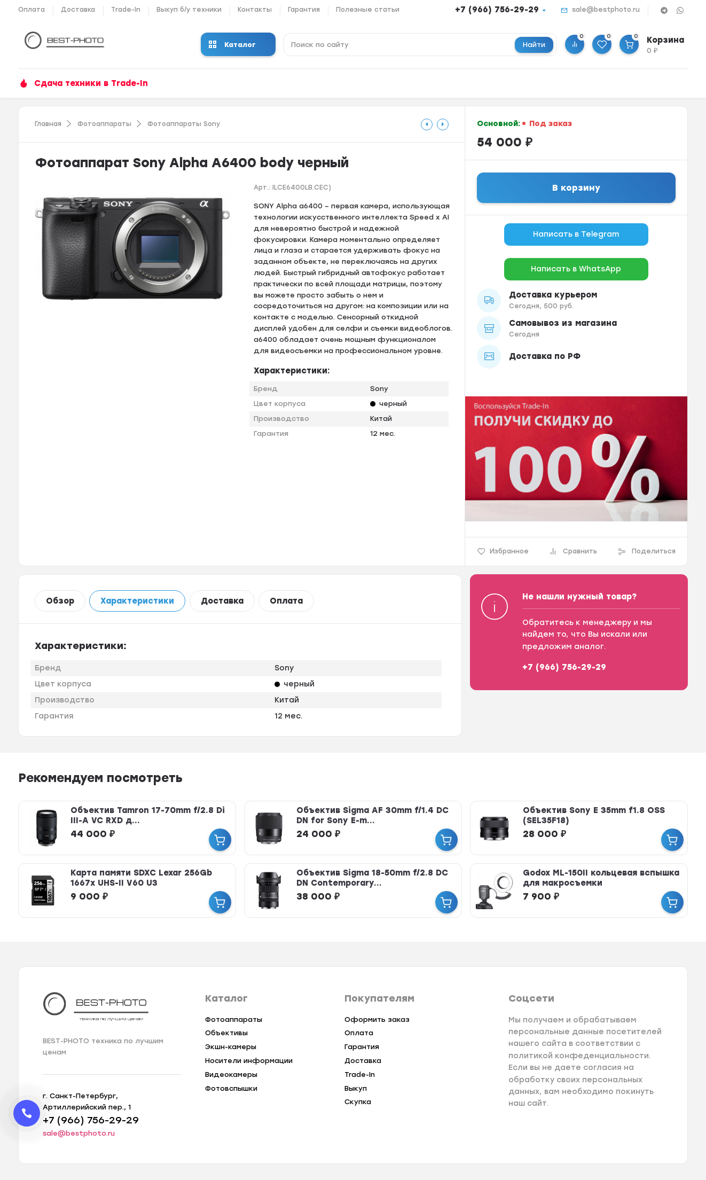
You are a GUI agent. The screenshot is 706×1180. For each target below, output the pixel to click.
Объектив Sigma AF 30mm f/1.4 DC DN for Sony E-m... (372, 815)
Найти (534, 45)
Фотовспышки (231, 1088)
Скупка (357, 1102)
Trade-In (125, 9)
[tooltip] (427, 124)
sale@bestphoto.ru (606, 9)
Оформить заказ (377, 1019)
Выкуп (355, 1088)
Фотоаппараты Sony (183, 124)
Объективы (226, 1033)
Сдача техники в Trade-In (91, 83)
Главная (48, 124)
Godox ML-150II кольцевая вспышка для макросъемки (601, 878)
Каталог (232, 45)
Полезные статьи (367, 9)
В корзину (576, 188)
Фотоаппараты (104, 124)
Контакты (255, 9)
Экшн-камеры (230, 1047)
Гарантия (304, 9)
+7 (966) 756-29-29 (497, 9)
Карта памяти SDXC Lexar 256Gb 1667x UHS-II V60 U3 (141, 878)
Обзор (60, 601)
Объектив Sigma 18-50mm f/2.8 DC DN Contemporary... (372, 878)
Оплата (31, 9)
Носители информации (249, 1061)
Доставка (78, 9)
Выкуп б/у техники (189, 9)
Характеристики (137, 601)
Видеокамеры (231, 1074)
